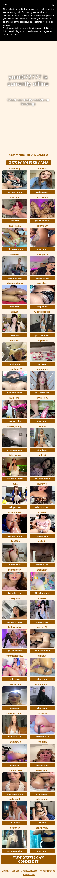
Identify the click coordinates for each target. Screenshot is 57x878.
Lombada (42, 742)
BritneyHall (42, 168)
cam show (15, 306)
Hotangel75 (42, 254)
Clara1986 (15, 541)
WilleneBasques (42, 312)
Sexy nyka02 (42, 828)
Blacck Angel (14, 398)
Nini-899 (42, 598)
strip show (42, 306)
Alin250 (14, 312)
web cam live (14, 736)
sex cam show (15, 192)
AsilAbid (42, 541)
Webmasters (29, 874)
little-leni (14, 254)
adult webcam (42, 507)
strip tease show (15, 249)
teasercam (15, 708)
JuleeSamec (15, 455)
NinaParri (14, 340)
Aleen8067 (15, 828)
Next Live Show (37, 155)
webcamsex (42, 192)
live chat (42, 822)
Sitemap (6, 871)
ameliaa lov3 (42, 770)
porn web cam (42, 221)
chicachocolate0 (15, 770)
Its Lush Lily (14, 168)
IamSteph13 (15, 742)
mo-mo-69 (42, 627)
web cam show (14, 392)
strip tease (42, 450)
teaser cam (42, 536)
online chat (15, 564)
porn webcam (42, 335)
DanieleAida (15, 226)
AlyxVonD (14, 197)
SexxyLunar (42, 226)
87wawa (42, 512)
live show (15, 335)
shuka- (14, 484)
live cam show (15, 536)
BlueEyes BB (15, 598)
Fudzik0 (42, 455)
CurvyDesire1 (42, 340)
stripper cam (14, 507)
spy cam (42, 364)
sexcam (15, 221)
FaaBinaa (42, 426)
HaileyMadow (15, 627)
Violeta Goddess (15, 283)
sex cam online (14, 450)
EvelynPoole (15, 799)
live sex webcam (15, 478)
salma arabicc (42, 684)
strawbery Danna (14, 713)
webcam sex (42, 622)
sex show (15, 822)
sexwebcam (42, 794)
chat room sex (42, 392)
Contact (15, 871)
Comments (17, 155)
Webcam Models (47, 871)
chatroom (42, 249)
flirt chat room (42, 593)
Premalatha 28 (15, 369)
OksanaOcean (15, 512)
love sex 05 (42, 398)
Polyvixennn (42, 197)
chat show (15, 364)
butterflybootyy (15, 426)
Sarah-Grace (42, 369)
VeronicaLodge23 (14, 656)
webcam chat (42, 736)
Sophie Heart (42, 283)
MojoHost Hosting (29, 871)
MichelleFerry (14, 570)
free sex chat (42, 278)
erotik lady (42, 570)
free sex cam (42, 765)
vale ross (42, 713)
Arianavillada (14, 684)
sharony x (42, 484)
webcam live (42, 564)
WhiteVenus (42, 799)
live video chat (14, 593)
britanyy (42, 656)
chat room (42, 679)
